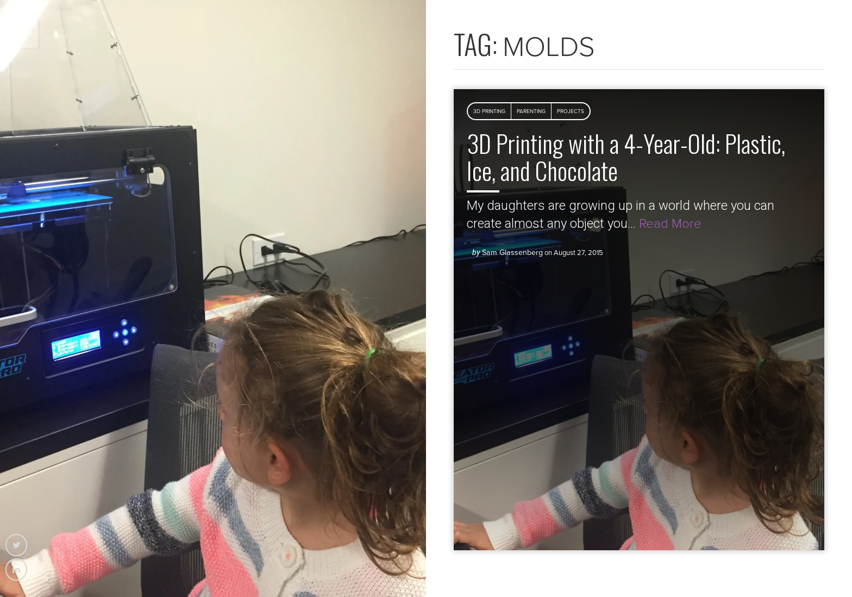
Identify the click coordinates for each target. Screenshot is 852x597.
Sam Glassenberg (512, 252)
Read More (670, 224)
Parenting (531, 111)
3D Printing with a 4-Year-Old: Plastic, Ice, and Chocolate (626, 156)
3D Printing (489, 111)
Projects (570, 111)
